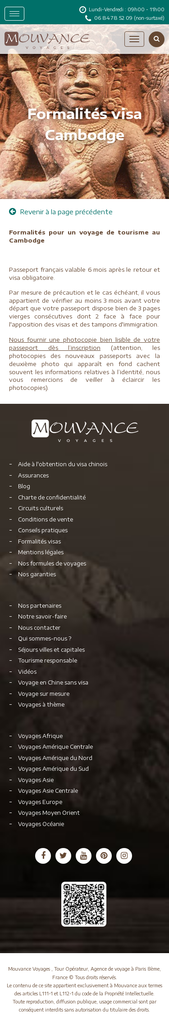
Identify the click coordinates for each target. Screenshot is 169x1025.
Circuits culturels (40, 508)
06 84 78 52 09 (114, 18)
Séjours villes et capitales (51, 649)
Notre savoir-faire (42, 616)
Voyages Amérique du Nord (55, 758)
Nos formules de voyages (52, 563)
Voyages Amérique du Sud (53, 768)
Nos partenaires (39, 605)
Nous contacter (39, 627)
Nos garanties (37, 574)
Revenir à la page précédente (61, 212)
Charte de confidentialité (52, 497)
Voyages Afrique (40, 736)
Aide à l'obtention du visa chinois (62, 464)
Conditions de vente (45, 519)
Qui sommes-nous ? (44, 638)
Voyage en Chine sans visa (53, 682)
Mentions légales (41, 552)
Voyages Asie (36, 780)
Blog (24, 486)
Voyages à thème (41, 704)
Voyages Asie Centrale (48, 790)
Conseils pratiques (43, 530)
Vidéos (27, 671)
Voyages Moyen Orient (49, 812)
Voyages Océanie (41, 824)
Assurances (33, 475)
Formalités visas (39, 541)
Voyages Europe (40, 802)
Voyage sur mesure (43, 693)
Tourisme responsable (47, 660)
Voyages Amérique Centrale (55, 746)
